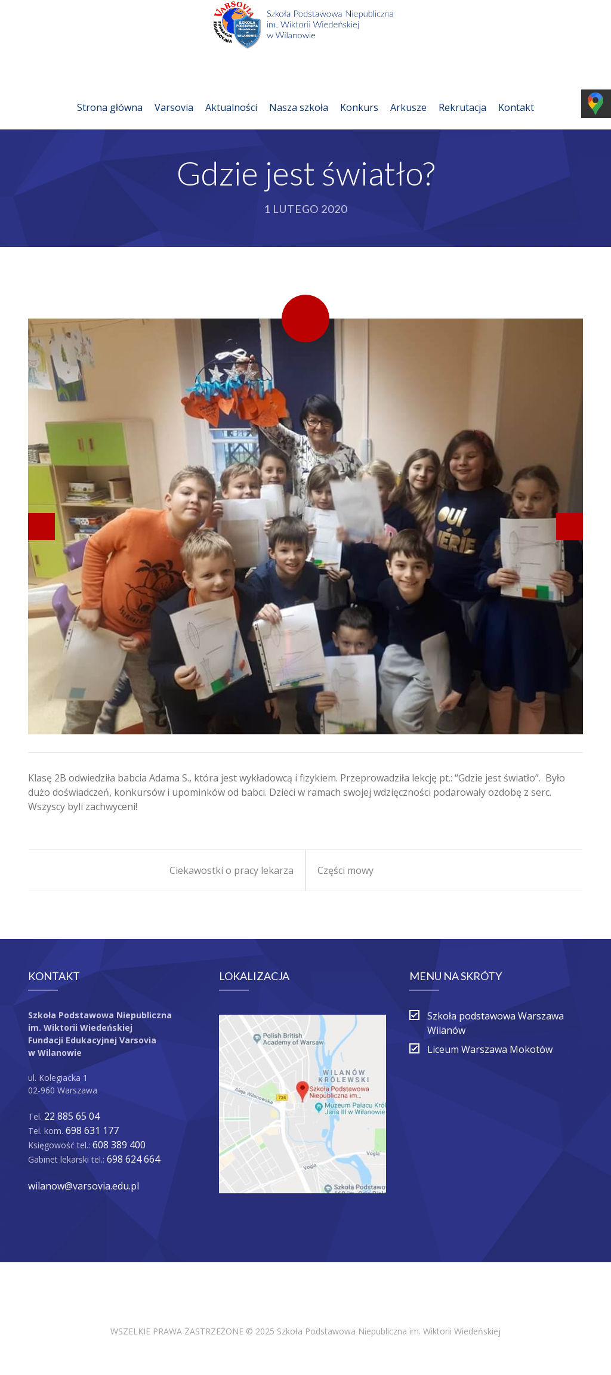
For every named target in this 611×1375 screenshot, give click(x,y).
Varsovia (174, 93)
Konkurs (359, 93)
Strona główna (110, 93)
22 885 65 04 (72, 1116)
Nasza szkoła (298, 93)
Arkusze (408, 93)
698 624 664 (133, 1159)
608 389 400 (119, 1144)
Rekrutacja (462, 93)
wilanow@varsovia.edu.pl (83, 1185)
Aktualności (231, 93)
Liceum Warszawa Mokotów (490, 1049)
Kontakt (516, 93)
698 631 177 (92, 1130)
